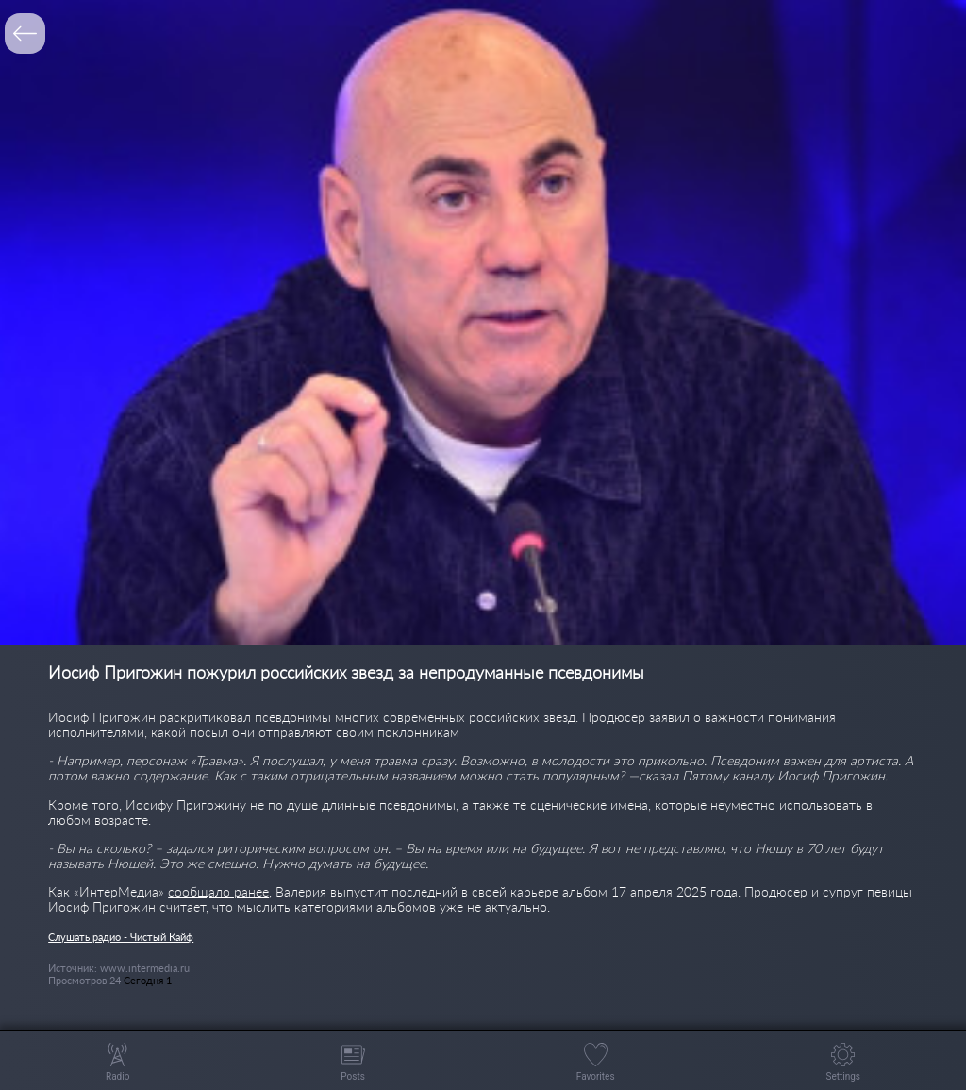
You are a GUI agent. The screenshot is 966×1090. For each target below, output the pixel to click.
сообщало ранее (218, 891)
